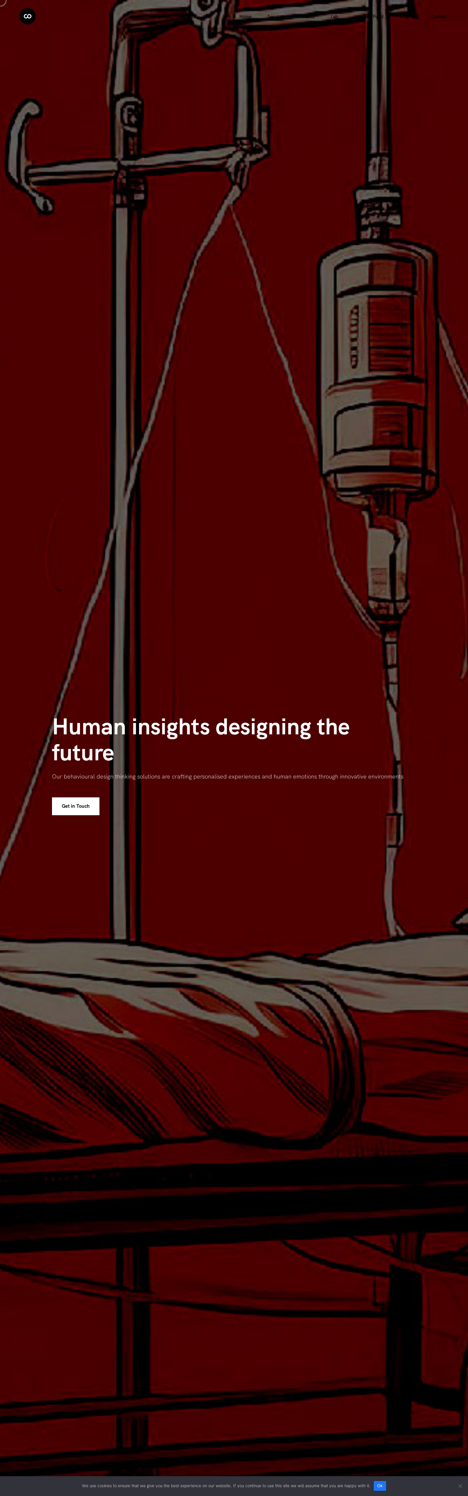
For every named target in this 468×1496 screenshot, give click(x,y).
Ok (380, 1485)
